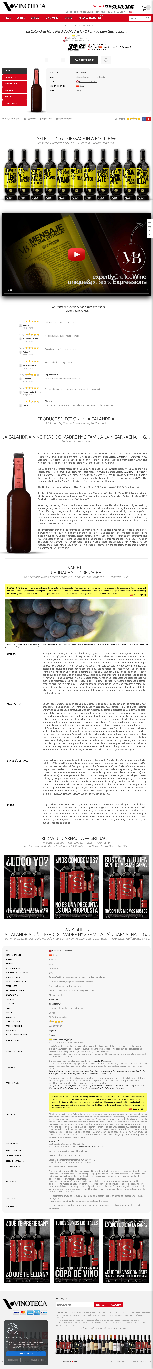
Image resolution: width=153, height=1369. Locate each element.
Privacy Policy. (31, 1347)
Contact (100, 12)
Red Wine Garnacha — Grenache (76, 838)
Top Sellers (86, 12)
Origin (8, 71)
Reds (8, 18)
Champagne (51, 18)
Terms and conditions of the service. (87, 1146)
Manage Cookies (38, 1360)
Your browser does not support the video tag (76, 254)
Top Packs (72, 12)
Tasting (9, 97)
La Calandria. (81, 73)
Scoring (9, 90)
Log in (121, 12)
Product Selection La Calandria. (76, 418)
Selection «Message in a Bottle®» (76, 138)
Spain (81, 86)
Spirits (68, 18)
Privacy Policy (146, 1361)
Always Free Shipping (12, 119)
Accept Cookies (26, 1353)
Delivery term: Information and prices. (66, 1042)
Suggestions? (31, 119)
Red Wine (112, 469)
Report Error (47, 119)
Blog (111, 12)
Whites (21, 18)
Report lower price (65, 119)
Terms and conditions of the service (126, 1361)
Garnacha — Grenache (88, 82)
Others (35, 18)
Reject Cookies (13, 1360)
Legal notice (11, 103)
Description (11, 84)
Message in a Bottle (90, 17)
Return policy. (55, 1141)
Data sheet (10, 77)
